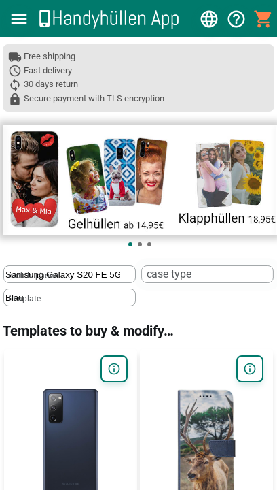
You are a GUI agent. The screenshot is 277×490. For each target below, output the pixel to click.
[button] (19, 19)
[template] (63, 298)
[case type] (201, 274)
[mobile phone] (63, 274)
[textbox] (69, 274)
